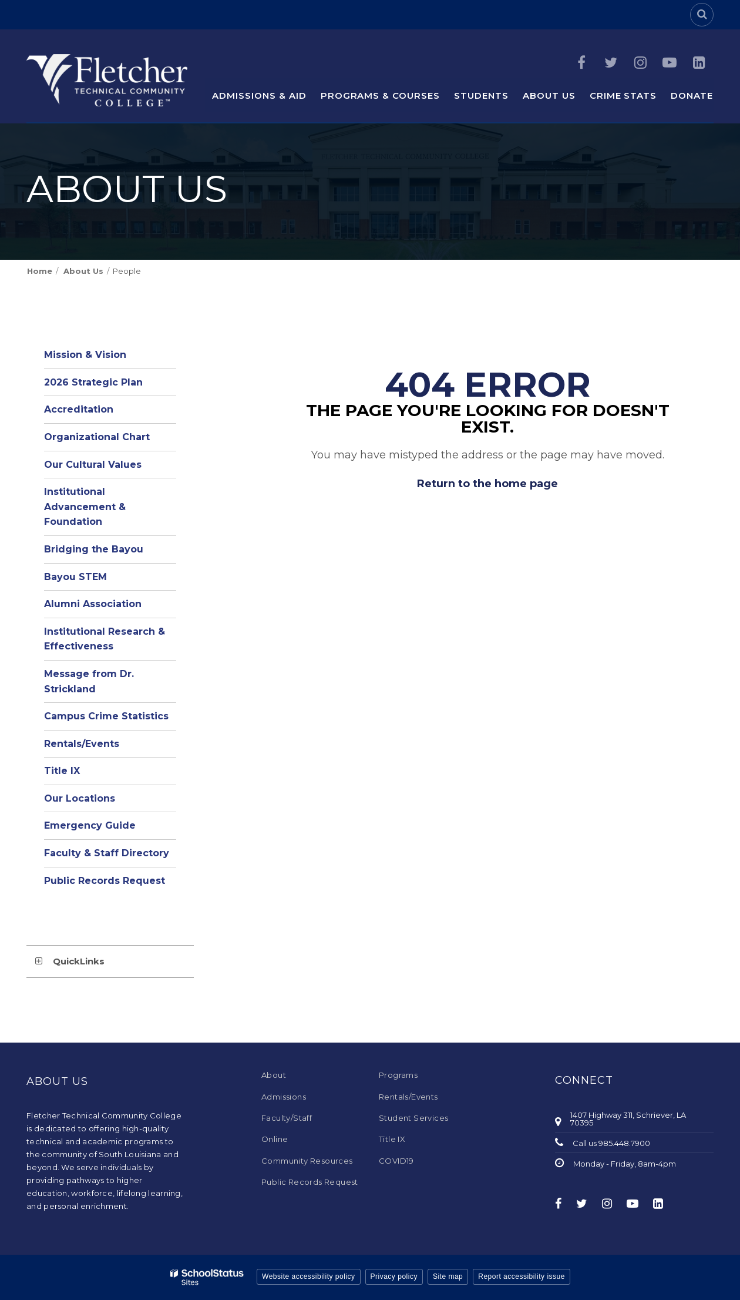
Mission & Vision (85, 354)
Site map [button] (448, 1276)
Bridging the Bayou (93, 549)
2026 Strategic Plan (93, 382)
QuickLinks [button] (79, 961)
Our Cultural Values (93, 464)
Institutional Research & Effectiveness (104, 639)
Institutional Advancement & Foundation (85, 506)
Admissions (283, 1096)
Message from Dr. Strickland (89, 681)
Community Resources (307, 1160)
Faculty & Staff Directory (106, 853)
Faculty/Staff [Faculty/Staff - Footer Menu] (286, 1118)
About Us (83, 271)
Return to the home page (487, 483)
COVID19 (396, 1160)
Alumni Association (93, 603)
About (273, 1075)
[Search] (701, 14)
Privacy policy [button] (394, 1276)
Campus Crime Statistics (106, 716)
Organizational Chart (110, 440)
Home (39, 271)
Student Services (413, 1118)
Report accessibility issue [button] (521, 1276)
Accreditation (78, 409)
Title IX (62, 770)
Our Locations (79, 798)
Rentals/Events (81, 743)
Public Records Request (104, 880)
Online (274, 1139)
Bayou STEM (75, 576)
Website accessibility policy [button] (308, 1276)
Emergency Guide (90, 825)
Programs (398, 1075)
